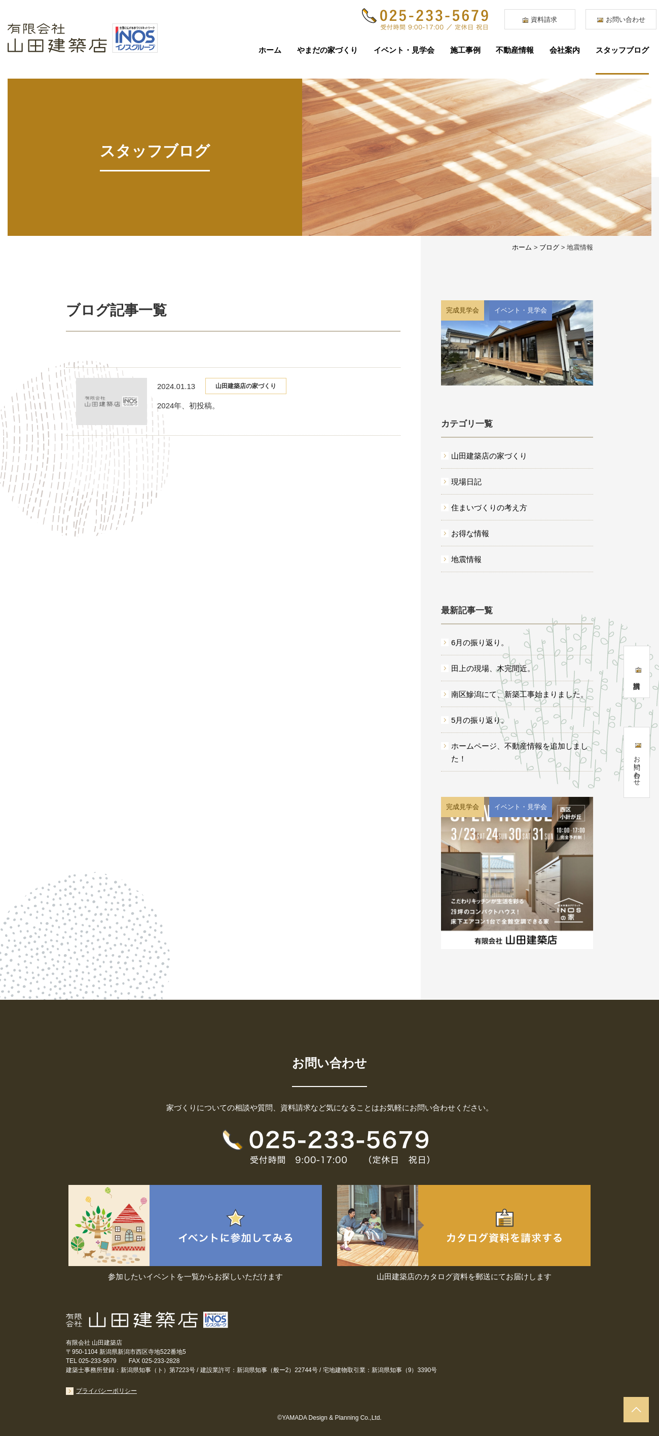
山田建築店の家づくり (245, 386)
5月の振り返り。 (479, 720)
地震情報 (466, 559)
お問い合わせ (625, 19)
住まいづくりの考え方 (489, 507)
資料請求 (544, 19)
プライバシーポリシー (106, 1390)
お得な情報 (470, 533)
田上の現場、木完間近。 (493, 668)
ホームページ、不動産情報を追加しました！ (519, 752)
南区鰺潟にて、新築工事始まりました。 (519, 694)
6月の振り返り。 (479, 642)
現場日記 (466, 481)
